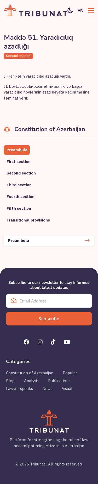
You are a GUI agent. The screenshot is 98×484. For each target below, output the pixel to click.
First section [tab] (19, 161)
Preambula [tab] (17, 149)
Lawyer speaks (19, 388)
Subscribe (49, 318)
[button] (91, 10)
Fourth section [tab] (20, 196)
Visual (67, 388)
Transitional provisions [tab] (28, 220)
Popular (70, 372)
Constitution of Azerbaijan (29, 372)
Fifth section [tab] (19, 208)
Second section (18, 56)
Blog (10, 380)
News (47, 388)
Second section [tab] (21, 173)
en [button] (80, 10)
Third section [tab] (19, 184)
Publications (59, 380)
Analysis (31, 380)
